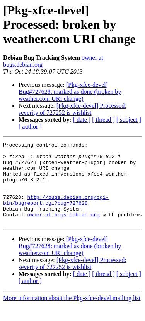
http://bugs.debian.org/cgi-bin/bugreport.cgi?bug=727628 (56, 212)
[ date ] (81, 119)
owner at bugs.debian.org (63, 229)
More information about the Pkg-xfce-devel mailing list (71, 314)
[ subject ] (128, 119)
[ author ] (30, 126)
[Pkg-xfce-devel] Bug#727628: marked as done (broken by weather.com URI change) (70, 91)
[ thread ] (103, 119)
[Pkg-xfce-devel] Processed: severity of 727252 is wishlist (72, 109)
